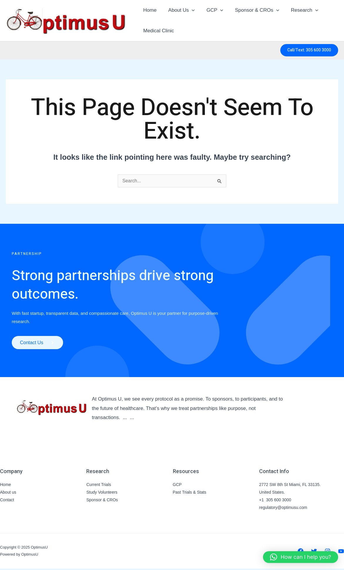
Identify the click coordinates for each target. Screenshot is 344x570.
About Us (179, 10)
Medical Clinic (157, 30)
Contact (7, 501)
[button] (309, 50)
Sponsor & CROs (251, 10)
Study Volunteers (101, 493)
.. (124, 419)
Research (296, 10)
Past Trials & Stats (189, 493)
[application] (189, 10)
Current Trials (98, 486)
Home (149, 10)
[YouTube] (341, 552)
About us (8, 493)
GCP (210, 10)
